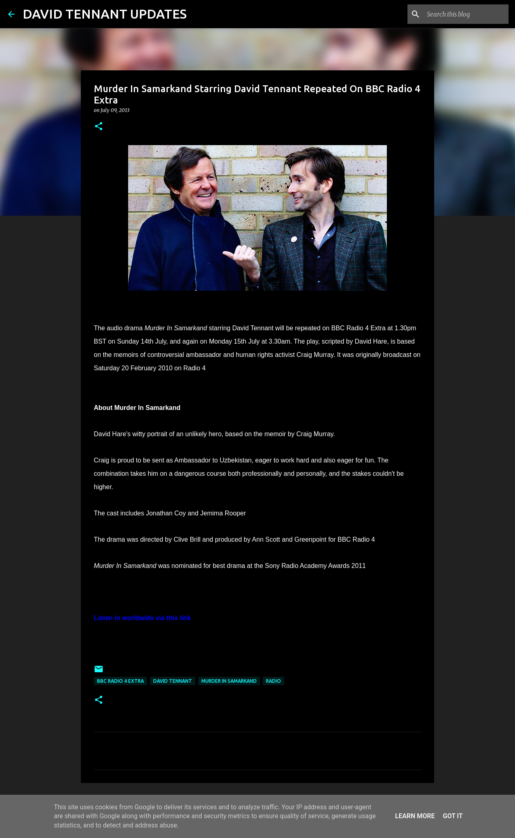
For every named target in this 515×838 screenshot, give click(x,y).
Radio (273, 681)
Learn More (415, 816)
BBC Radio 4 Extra (120, 681)
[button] (98, 126)
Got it (452, 816)
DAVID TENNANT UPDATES (105, 13)
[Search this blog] (466, 14)
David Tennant (172, 681)
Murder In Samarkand (229, 681)
